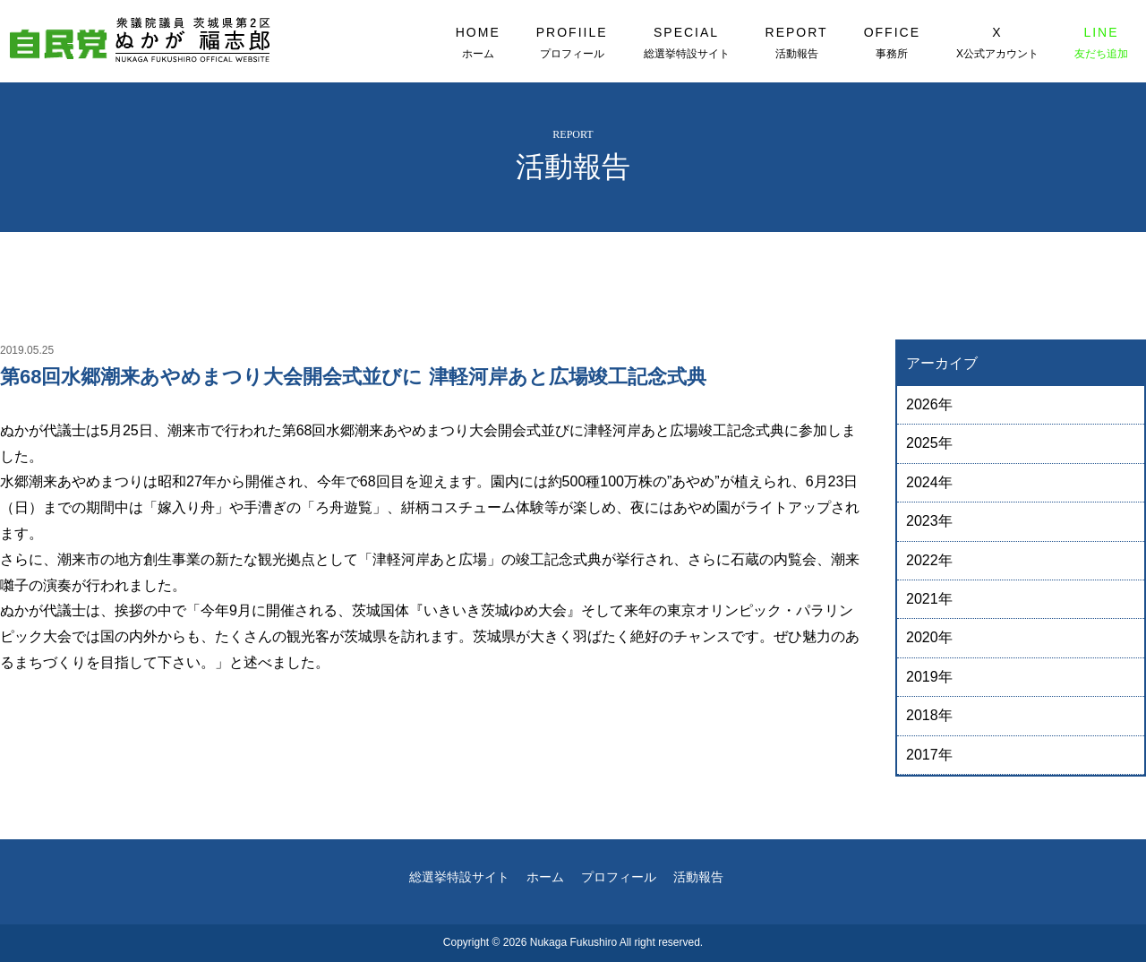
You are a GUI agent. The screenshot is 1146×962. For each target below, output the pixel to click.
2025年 (929, 443)
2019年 (929, 676)
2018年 (929, 715)
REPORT (796, 43)
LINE (1101, 43)
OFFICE (892, 43)
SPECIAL (687, 43)
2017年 (929, 754)
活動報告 (698, 877)
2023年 (929, 520)
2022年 (929, 560)
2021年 (929, 598)
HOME (478, 43)
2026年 (929, 404)
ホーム (545, 877)
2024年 (929, 482)
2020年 (929, 637)
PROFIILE (572, 43)
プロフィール (618, 877)
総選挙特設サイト (459, 877)
